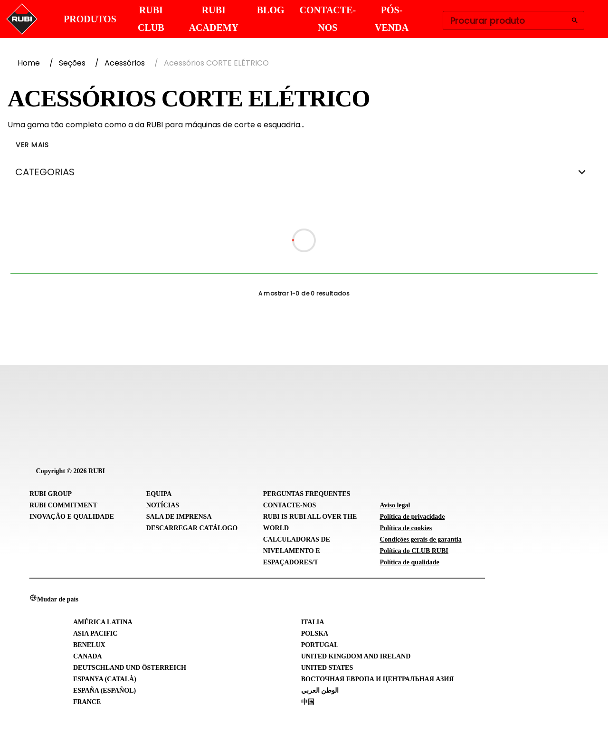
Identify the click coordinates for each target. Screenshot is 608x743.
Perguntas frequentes (307, 493)
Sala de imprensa (179, 516)
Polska (315, 633)
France (87, 701)
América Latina (103, 622)
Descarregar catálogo (192, 528)
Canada (87, 656)
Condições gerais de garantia (420, 539)
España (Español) (104, 690)
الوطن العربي (320, 690)
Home (29, 62)
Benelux (89, 644)
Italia (312, 622)
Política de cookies (406, 528)
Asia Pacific (95, 633)
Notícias (162, 505)
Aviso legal (395, 505)
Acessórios (124, 62)
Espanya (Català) (104, 679)
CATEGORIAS (304, 172)
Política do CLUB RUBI (414, 550)
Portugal (320, 644)
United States (327, 667)
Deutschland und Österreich (129, 667)
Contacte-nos (289, 505)
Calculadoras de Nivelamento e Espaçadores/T (296, 551)
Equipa (158, 493)
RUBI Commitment (63, 505)
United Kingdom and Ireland (356, 656)
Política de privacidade (412, 516)
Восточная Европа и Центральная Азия (377, 679)
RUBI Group (50, 493)
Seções (72, 62)
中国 (307, 701)
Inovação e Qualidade (71, 516)
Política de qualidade (409, 562)
